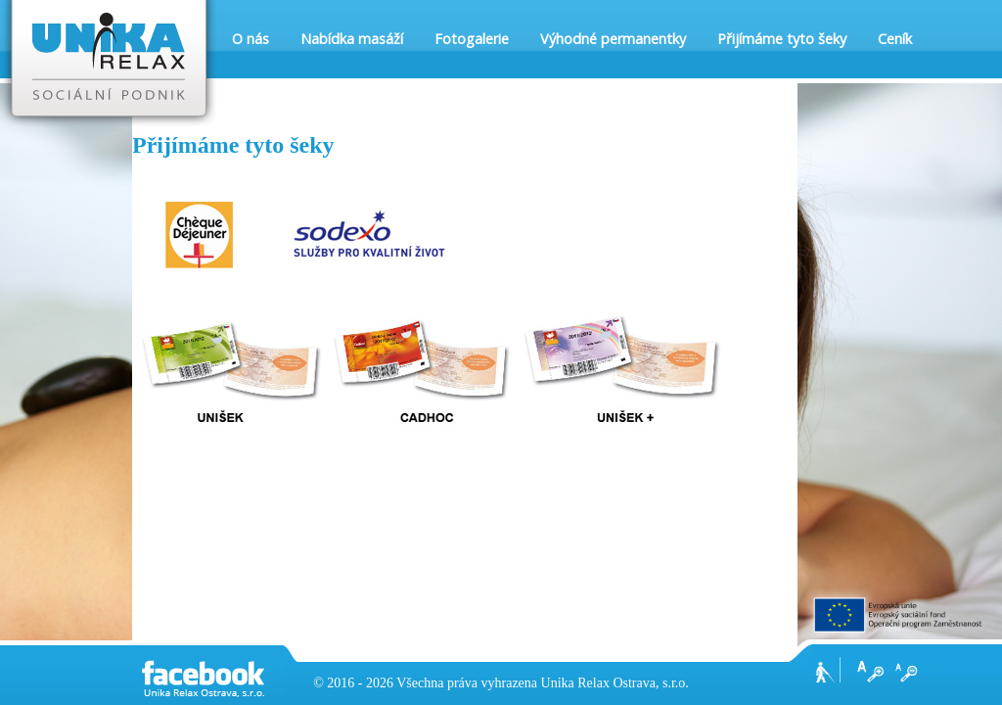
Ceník (895, 38)
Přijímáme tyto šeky (781, 38)
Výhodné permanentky (613, 38)
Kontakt (258, 117)
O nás (250, 38)
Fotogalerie (471, 38)
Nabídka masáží (351, 38)
